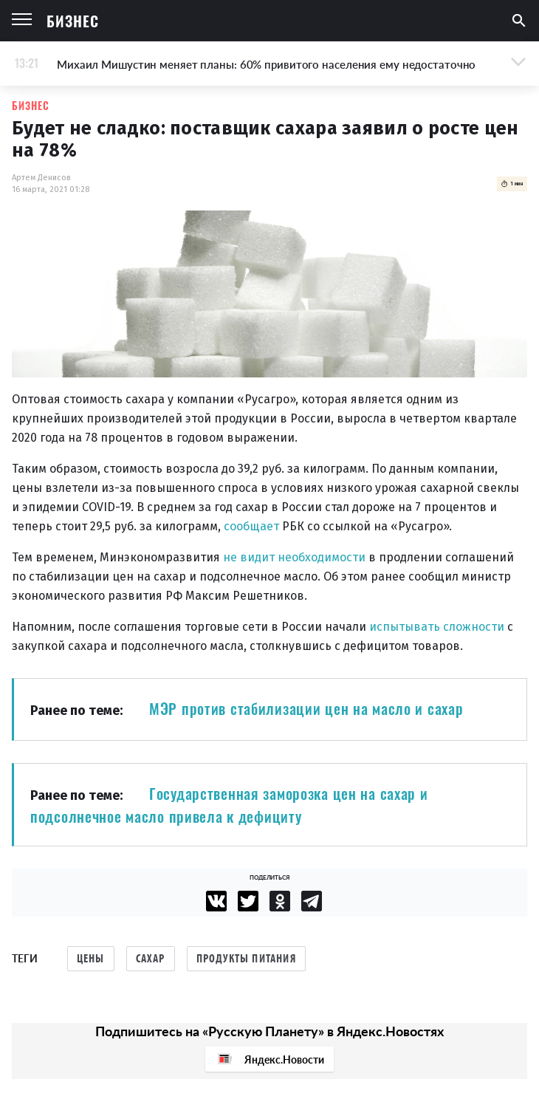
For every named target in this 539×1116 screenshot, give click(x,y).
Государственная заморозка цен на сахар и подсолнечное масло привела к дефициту (229, 804)
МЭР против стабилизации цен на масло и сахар (306, 708)
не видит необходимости (294, 557)
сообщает (251, 526)
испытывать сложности (436, 627)
